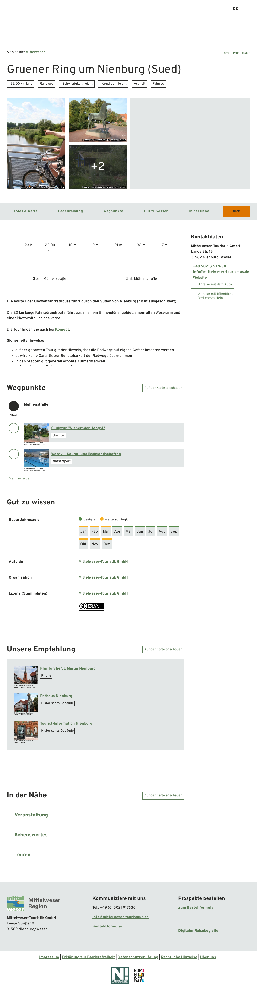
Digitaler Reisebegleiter (199, 930)
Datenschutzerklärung (138, 957)
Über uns (208, 957)
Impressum (49, 957)
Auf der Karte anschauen (163, 388)
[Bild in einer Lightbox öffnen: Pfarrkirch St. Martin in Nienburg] (26, 675)
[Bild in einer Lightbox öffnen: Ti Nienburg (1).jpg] (26, 730)
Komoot (62, 329)
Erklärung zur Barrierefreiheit (88, 957)
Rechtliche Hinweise (179, 957)
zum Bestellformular (196, 907)
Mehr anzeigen (20, 478)
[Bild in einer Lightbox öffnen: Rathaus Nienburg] (26, 702)
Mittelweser (35, 52)
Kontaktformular (107, 926)
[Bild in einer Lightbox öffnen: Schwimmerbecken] (36, 458)
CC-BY (61, 187)
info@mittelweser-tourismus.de (120, 917)
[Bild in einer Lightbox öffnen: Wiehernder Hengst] (36, 432)
